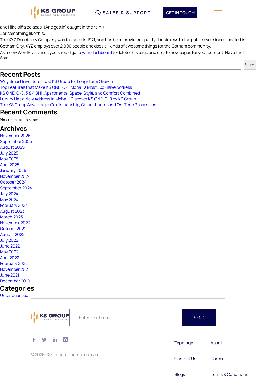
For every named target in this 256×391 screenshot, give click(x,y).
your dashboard (97, 52)
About (216, 343)
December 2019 (15, 281)
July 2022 (9, 240)
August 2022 (12, 234)
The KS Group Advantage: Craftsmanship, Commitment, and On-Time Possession (78, 105)
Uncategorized (14, 295)
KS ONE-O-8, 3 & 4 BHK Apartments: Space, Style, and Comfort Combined (70, 93)
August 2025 (12, 147)
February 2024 (14, 205)
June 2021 (9, 275)
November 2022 (15, 223)
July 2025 (9, 153)
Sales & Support (123, 13)
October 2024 (13, 182)
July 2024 (9, 194)
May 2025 (9, 159)
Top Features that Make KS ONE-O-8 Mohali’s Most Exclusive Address (66, 87)
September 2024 (16, 188)
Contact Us (185, 358)
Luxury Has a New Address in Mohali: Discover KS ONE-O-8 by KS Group (68, 99)
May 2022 (9, 252)
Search (6, 57)
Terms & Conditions (229, 374)
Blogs (179, 374)
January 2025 (13, 170)
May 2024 (9, 199)
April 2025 (9, 164)
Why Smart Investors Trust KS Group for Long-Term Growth (56, 81)
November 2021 (15, 269)
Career (217, 358)
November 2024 (15, 176)
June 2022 (10, 246)
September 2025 (16, 141)
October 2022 (13, 228)
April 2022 (9, 257)
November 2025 (15, 135)
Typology (184, 343)
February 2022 (14, 263)
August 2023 (12, 211)
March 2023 (11, 217)
